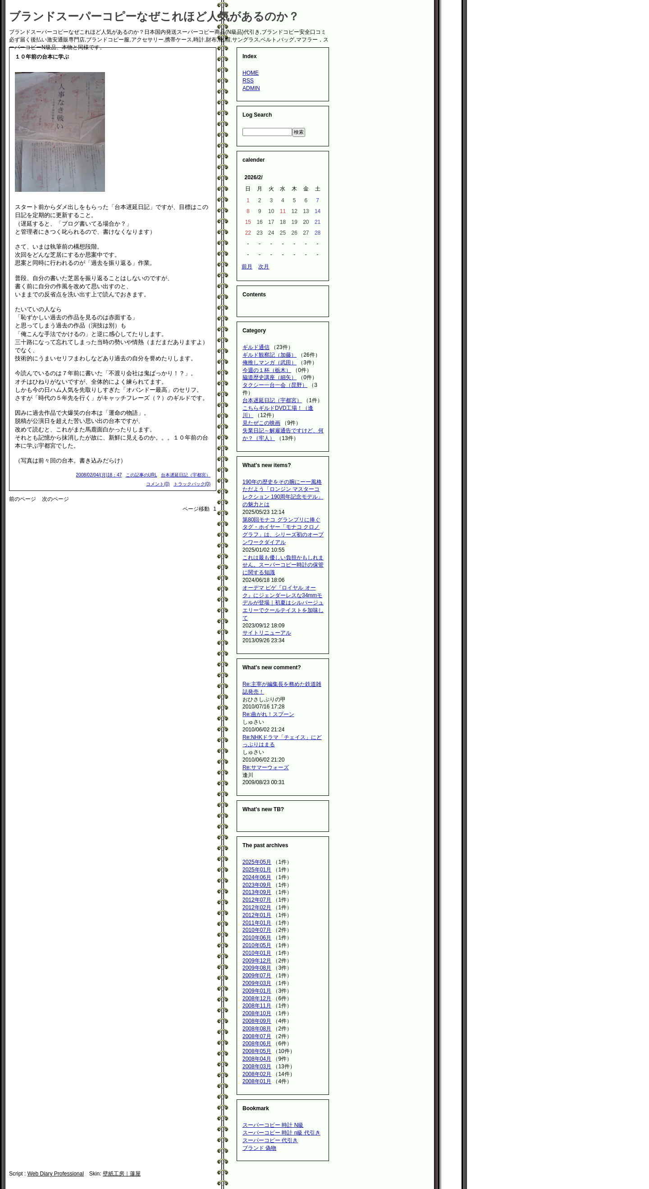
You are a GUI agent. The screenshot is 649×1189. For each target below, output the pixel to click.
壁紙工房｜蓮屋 (122, 1174)
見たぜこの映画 (261, 423)
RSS (248, 80)
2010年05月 (256, 945)
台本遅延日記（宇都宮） (185, 474)
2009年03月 (256, 983)
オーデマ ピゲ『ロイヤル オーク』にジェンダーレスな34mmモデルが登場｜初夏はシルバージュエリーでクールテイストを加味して (283, 603)
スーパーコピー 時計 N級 (272, 1125)
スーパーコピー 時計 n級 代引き (281, 1133)
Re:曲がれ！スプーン (268, 714)
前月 (247, 266)
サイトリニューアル (266, 633)
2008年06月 (256, 1043)
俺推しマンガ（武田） (269, 362)
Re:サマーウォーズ (265, 767)
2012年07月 (256, 900)
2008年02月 (256, 1074)
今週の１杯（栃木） (266, 370)
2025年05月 (256, 862)
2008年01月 (256, 1081)
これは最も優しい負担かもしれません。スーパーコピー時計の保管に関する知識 (283, 565)
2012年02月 (256, 907)
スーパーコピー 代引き (270, 1140)
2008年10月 (256, 1013)
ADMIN (251, 88)
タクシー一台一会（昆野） (274, 385)
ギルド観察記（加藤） (269, 355)
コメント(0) (157, 483)
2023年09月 (256, 885)
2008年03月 (256, 1066)
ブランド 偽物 (259, 1148)
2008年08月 (256, 1029)
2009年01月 (256, 991)
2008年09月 (256, 1021)
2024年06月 (256, 877)
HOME (250, 73)
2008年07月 (256, 1036)
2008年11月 (256, 1006)
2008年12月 (256, 998)
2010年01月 (256, 953)
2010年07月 (256, 930)
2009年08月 (256, 968)
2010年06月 (256, 938)
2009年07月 (256, 975)
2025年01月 (256, 870)
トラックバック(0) (192, 483)
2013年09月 (256, 892)
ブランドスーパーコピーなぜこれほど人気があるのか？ (154, 16)
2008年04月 (256, 1059)
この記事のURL (141, 474)
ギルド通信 (256, 347)
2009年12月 (256, 961)
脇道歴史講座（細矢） (269, 377)
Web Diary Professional (55, 1174)
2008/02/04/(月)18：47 (99, 474)
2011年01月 (256, 923)
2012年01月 (256, 915)
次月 (263, 266)
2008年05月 (256, 1051)
